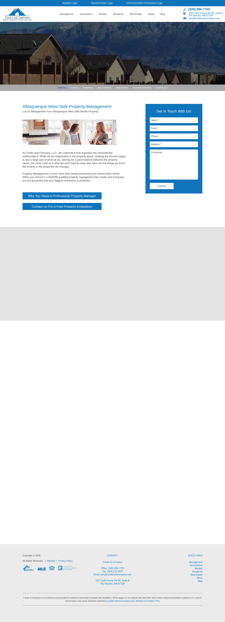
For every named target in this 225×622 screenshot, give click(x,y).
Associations (86, 14)
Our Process (162, 87)
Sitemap (51, 561)
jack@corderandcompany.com (204, 18)
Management (66, 14)
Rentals (103, 14)
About (151, 14)
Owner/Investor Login (102, 3)
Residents (118, 14)
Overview (61, 87)
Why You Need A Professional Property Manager (69, 196)
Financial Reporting (142, 87)
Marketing (74, 87)
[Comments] (174, 164)
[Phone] (174, 136)
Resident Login (69, 3)
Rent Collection (105, 87)
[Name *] (174, 120)
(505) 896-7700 (199, 9)
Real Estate (136, 14)
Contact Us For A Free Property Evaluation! (69, 206)
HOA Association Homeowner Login (144, 3)
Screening (89, 87)
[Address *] (174, 144)
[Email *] (174, 128)
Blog (162, 14)
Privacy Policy (65, 561)
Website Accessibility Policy (147, 601)
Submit (162, 186)
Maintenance (123, 87)
